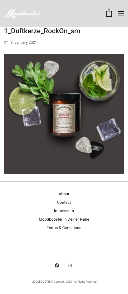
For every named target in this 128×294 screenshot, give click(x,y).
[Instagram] (70, 265)
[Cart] (109, 13)
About (64, 194)
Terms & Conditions (64, 227)
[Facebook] (56, 265)
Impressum (64, 210)
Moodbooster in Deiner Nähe (64, 219)
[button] (121, 13)
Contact (64, 202)
